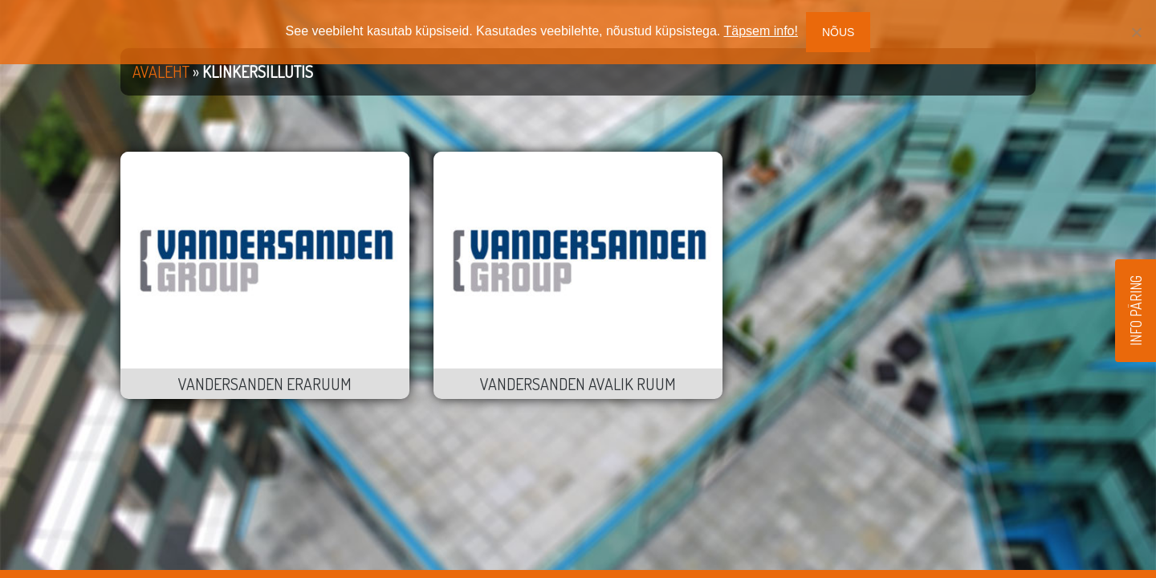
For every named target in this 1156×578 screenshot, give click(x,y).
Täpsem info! (760, 31)
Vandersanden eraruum (265, 384)
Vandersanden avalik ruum (578, 384)
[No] (1136, 32)
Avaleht (160, 71)
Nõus (838, 32)
